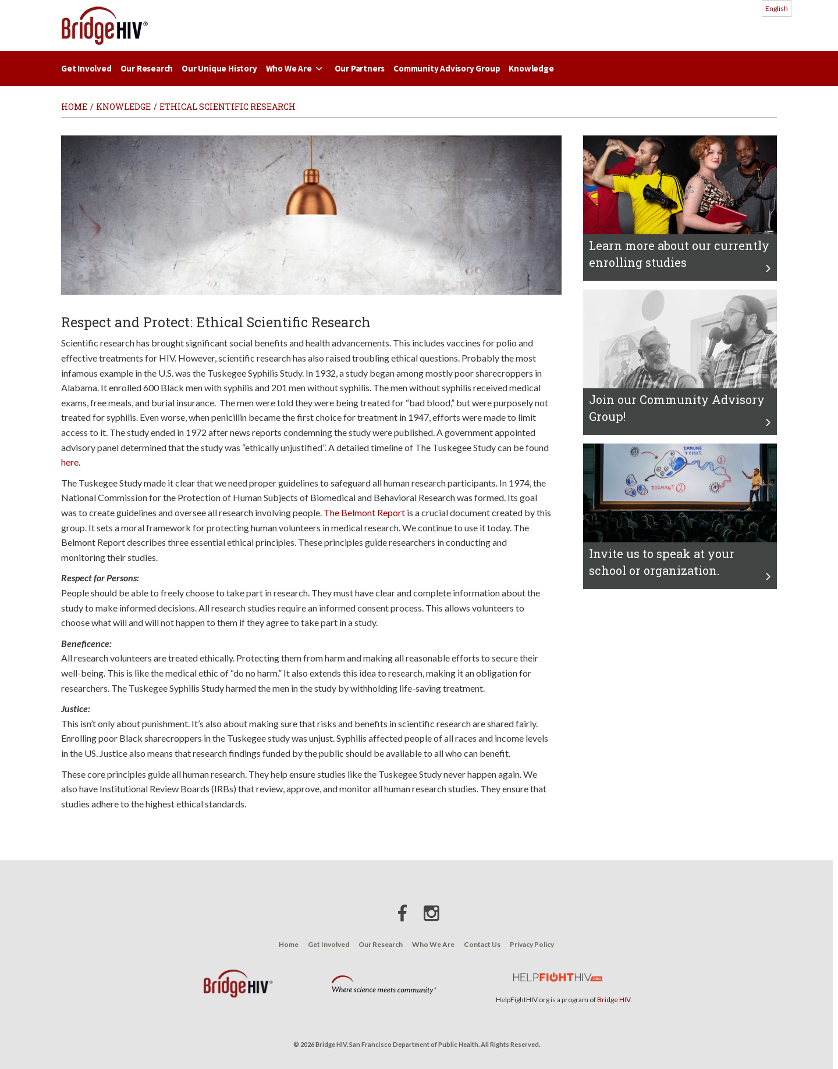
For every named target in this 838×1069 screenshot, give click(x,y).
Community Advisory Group (446, 68)
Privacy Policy (532, 944)
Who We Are (296, 68)
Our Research (146, 68)
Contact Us (482, 944)
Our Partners (360, 68)
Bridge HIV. (614, 999)
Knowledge (531, 68)
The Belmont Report (364, 512)
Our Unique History (219, 68)
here (70, 461)
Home (289, 944)
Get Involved (86, 68)
